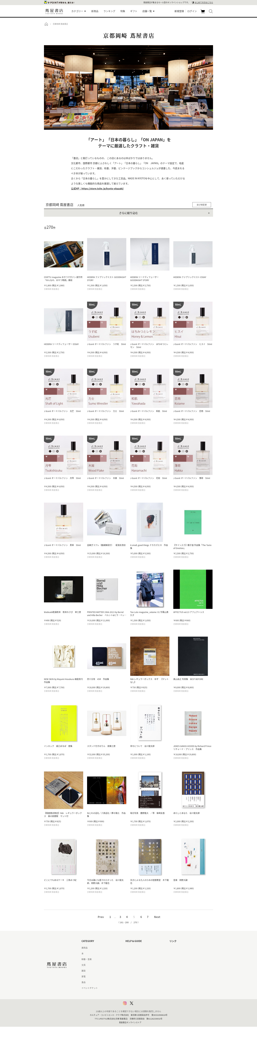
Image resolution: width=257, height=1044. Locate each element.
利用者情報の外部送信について (139, 1005)
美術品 (84, 947)
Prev (101, 917)
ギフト (133, 11)
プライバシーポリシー (135, 993)
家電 (83, 976)
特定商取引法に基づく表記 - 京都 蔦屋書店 (144, 988)
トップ (46, 24)
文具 (83, 965)
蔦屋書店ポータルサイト (180, 947)
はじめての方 (131, 947)
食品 (83, 982)
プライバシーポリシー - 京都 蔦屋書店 (142, 999)
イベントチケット (89, 988)
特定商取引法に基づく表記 (137, 982)
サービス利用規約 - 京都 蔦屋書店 (140, 970)
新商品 (94, 11)
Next (157, 917)
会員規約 (129, 976)
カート (203, 13)
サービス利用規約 (133, 965)
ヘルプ (128, 953)
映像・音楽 (86, 959)
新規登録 (179, 11)
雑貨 (83, 970)
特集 (122, 11)
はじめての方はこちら (203, 2)
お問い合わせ (131, 959)
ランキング (109, 11)
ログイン (192, 11)
